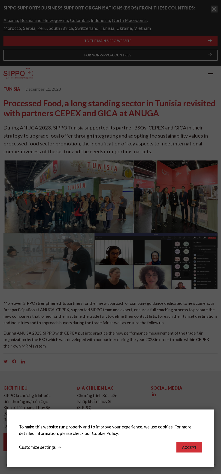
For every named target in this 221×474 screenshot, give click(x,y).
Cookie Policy (105, 433)
